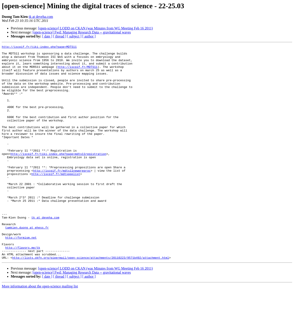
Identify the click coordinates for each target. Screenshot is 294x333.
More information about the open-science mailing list (40, 329)
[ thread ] (59, 36)
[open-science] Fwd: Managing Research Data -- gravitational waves (82, 32)
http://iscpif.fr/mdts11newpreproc (61, 196)
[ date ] (47, 36)
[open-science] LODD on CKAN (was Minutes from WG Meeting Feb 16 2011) (95, 28)
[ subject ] (74, 36)
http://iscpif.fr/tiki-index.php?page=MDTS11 (39, 47)
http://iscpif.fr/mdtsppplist (55, 200)
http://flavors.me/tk (22, 288)
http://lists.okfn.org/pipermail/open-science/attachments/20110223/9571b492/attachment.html (90, 300)
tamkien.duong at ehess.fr (27, 264)
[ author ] (89, 36)
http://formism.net (21, 276)
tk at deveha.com (41, 17)
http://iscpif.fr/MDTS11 (78, 71)
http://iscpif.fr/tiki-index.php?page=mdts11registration (58, 176)
